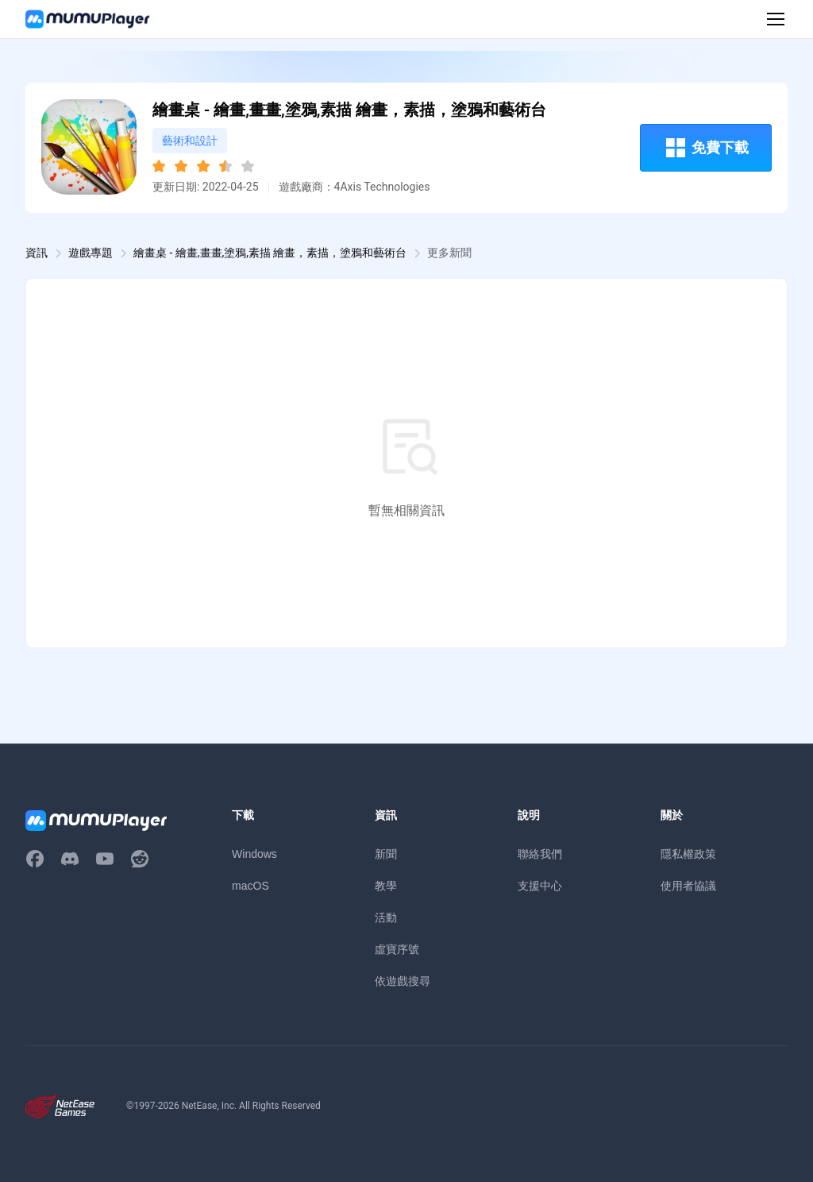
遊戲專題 (90, 252)
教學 (386, 885)
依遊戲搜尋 (402, 981)
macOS (250, 885)
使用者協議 (688, 885)
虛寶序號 (397, 949)
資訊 (36, 252)
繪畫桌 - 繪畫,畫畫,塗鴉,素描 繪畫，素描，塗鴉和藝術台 (270, 252)
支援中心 (540, 885)
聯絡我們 (540, 854)
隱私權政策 (688, 854)
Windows (254, 854)
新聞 (386, 854)
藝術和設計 (190, 140)
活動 (386, 917)
